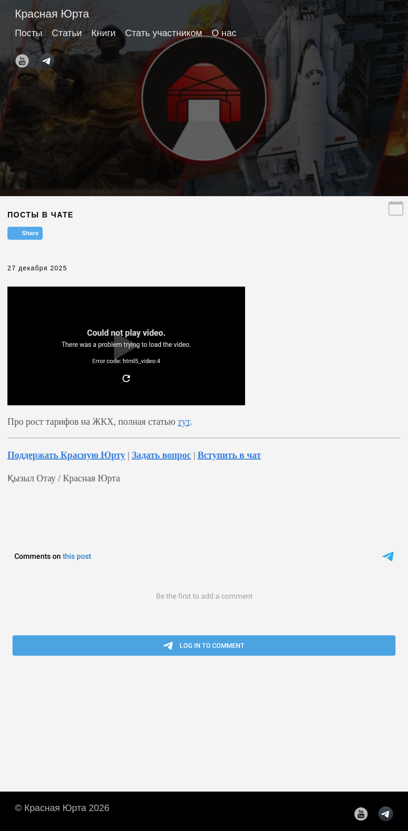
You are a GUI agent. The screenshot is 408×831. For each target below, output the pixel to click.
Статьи (67, 33)
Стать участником (163, 33)
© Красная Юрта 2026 (62, 808)
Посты (28, 33)
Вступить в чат (229, 455)
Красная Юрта (52, 13)
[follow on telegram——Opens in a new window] (49, 58)
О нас (224, 33)
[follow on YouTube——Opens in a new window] (25, 58)
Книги (103, 33)
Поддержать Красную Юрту (66, 455)
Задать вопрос (161, 455)
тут (184, 421)
